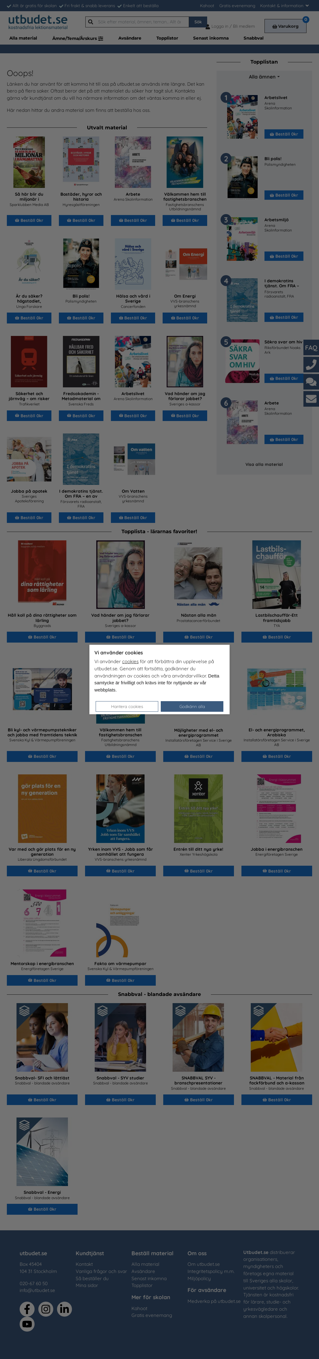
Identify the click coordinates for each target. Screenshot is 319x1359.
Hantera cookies (127, 706)
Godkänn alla (192, 706)
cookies (130, 661)
